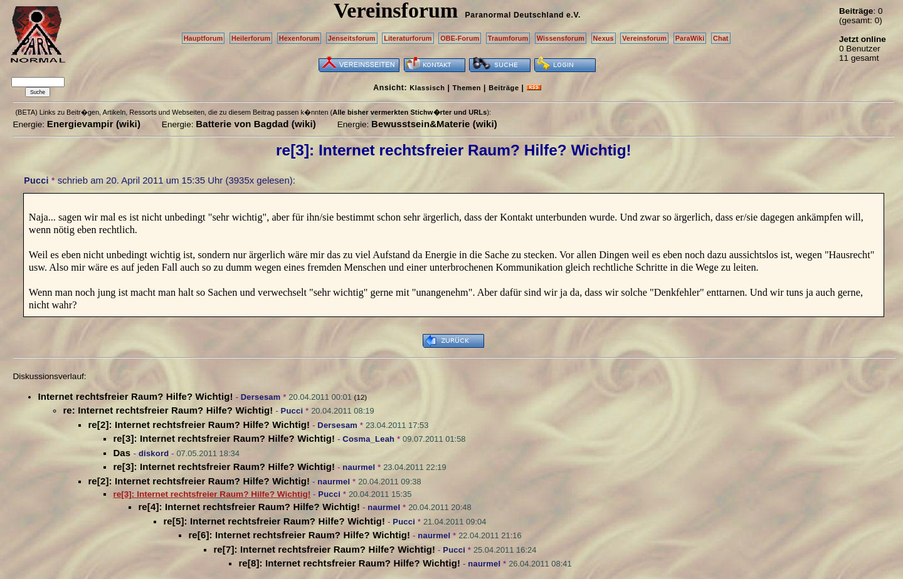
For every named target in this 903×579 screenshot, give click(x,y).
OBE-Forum (459, 38)
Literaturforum (407, 38)
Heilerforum (250, 38)
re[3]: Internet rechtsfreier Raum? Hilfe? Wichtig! (224, 438)
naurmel (358, 467)
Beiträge (503, 87)
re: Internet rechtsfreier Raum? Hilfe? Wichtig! (168, 410)
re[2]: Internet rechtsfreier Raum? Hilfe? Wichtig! (199, 424)
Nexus (603, 38)
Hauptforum (203, 38)
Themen (467, 87)
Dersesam (261, 397)
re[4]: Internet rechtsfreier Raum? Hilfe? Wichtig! (249, 506)
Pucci (36, 180)
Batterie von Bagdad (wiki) (256, 123)
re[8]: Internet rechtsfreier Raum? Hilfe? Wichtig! (349, 563)
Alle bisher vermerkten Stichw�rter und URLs (409, 112)
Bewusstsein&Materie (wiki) (434, 123)
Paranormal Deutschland (514, 15)
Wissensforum (560, 38)
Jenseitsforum (352, 38)
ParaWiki (690, 38)
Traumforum (508, 38)
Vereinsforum (644, 38)
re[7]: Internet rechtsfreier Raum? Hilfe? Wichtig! (324, 549)
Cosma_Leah (368, 439)
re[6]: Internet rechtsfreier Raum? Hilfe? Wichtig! (299, 534)
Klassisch (427, 87)
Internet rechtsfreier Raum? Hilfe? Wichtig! (135, 396)
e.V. (573, 15)
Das (123, 452)
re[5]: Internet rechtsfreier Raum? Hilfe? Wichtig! (274, 521)
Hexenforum (299, 38)
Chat (721, 38)
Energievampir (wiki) (93, 123)
